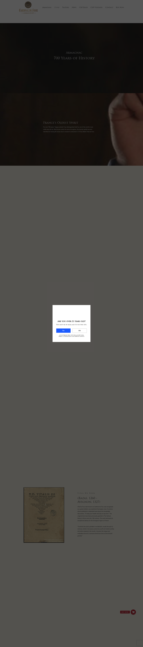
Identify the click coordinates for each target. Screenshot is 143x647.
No (79, 330)
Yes (63, 330)
